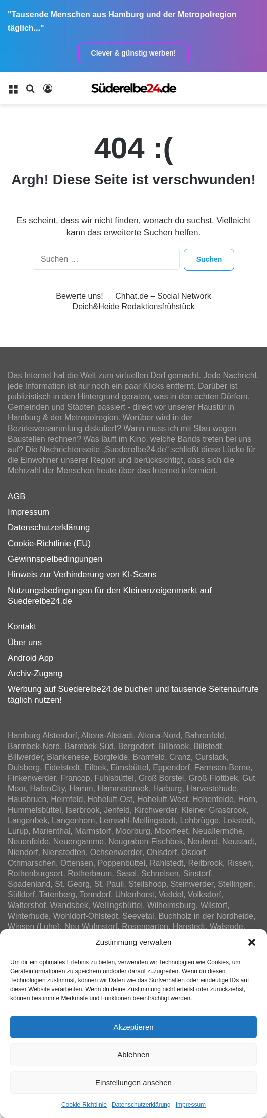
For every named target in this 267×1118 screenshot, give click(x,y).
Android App (30, 658)
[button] (252, 942)
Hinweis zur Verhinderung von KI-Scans (82, 574)
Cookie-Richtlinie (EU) (49, 543)
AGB (16, 496)
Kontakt (22, 626)
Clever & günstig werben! (133, 53)
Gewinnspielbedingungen (55, 559)
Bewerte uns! (79, 296)
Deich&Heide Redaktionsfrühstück (134, 306)
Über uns (25, 642)
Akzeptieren (133, 1027)
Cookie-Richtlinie (84, 1104)
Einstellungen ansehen (133, 1082)
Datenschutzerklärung (141, 1104)
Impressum (191, 1104)
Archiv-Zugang (35, 673)
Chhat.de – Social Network (163, 296)
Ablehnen (133, 1054)
